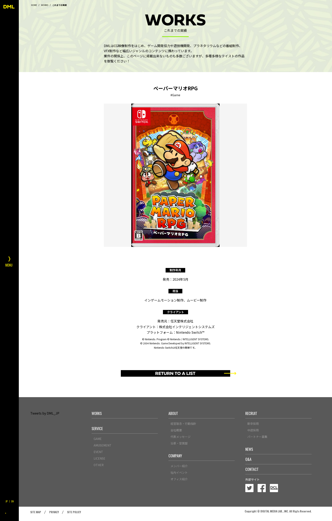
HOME (34, 5)
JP (7, 501)
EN (12, 501)
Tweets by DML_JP (44, 413)
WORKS (44, 5)
